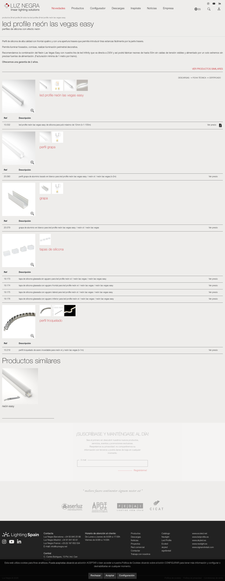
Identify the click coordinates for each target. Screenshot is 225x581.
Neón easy (8, 406)
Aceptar (110, 576)
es (197, 9)
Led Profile (16, 18)
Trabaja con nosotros (140, 554)
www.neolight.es (199, 544)
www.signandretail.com (203, 547)
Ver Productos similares (207, 69)
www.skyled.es (199, 541)
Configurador (97, 8)
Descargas (118, 8)
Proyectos (135, 544)
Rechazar (96, 576)
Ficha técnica (198, 78)
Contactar (135, 551)
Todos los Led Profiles (30, 18)
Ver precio (211, 125)
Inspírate (136, 8)
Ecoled (165, 544)
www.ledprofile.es (200, 537)
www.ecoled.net (199, 534)
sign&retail (166, 551)
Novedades (58, 8)
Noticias (152, 8)
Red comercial (137, 547)
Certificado (214, 78)
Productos (77, 8)
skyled (165, 547)
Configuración (126, 576)
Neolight (165, 537)
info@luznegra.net (59, 547)
